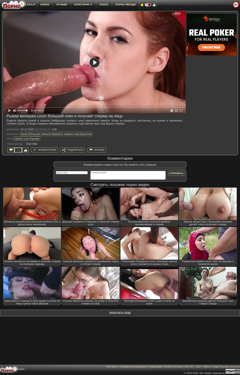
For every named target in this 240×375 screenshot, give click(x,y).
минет (24, 133)
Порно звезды (125, 4)
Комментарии (47, 149)
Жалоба (99, 149)
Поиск (104, 4)
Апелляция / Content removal (165, 366)
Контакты (111, 366)
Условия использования (133, 366)
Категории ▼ (83, 4)
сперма (54, 133)
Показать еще (120, 313)
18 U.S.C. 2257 (193, 366)
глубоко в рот (22, 138)
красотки (86, 133)
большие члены (39, 133)
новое (44, 4)
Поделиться (75, 149)
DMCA (207, 366)
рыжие (36, 138)
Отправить (176, 173)
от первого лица (70, 133)
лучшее (61, 4)
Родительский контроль (226, 366)
